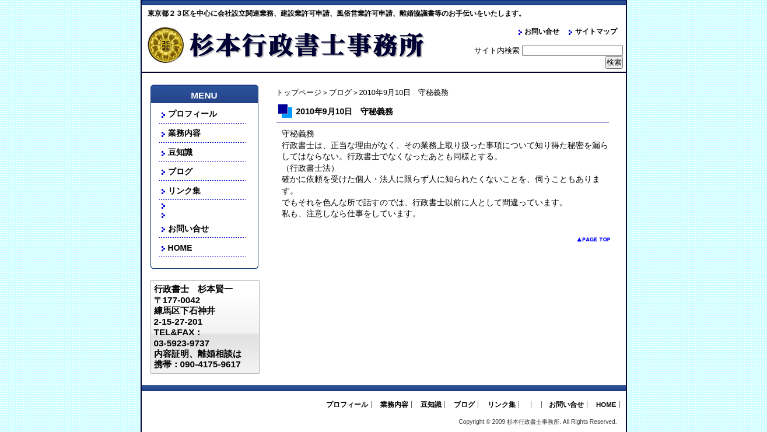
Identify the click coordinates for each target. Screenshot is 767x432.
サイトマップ (596, 31)
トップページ (298, 92)
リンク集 (184, 190)
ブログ (340, 92)
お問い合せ (541, 31)
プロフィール (192, 113)
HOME (180, 247)
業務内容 (184, 133)
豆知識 (180, 152)
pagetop (584, 239)
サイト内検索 (497, 50)
